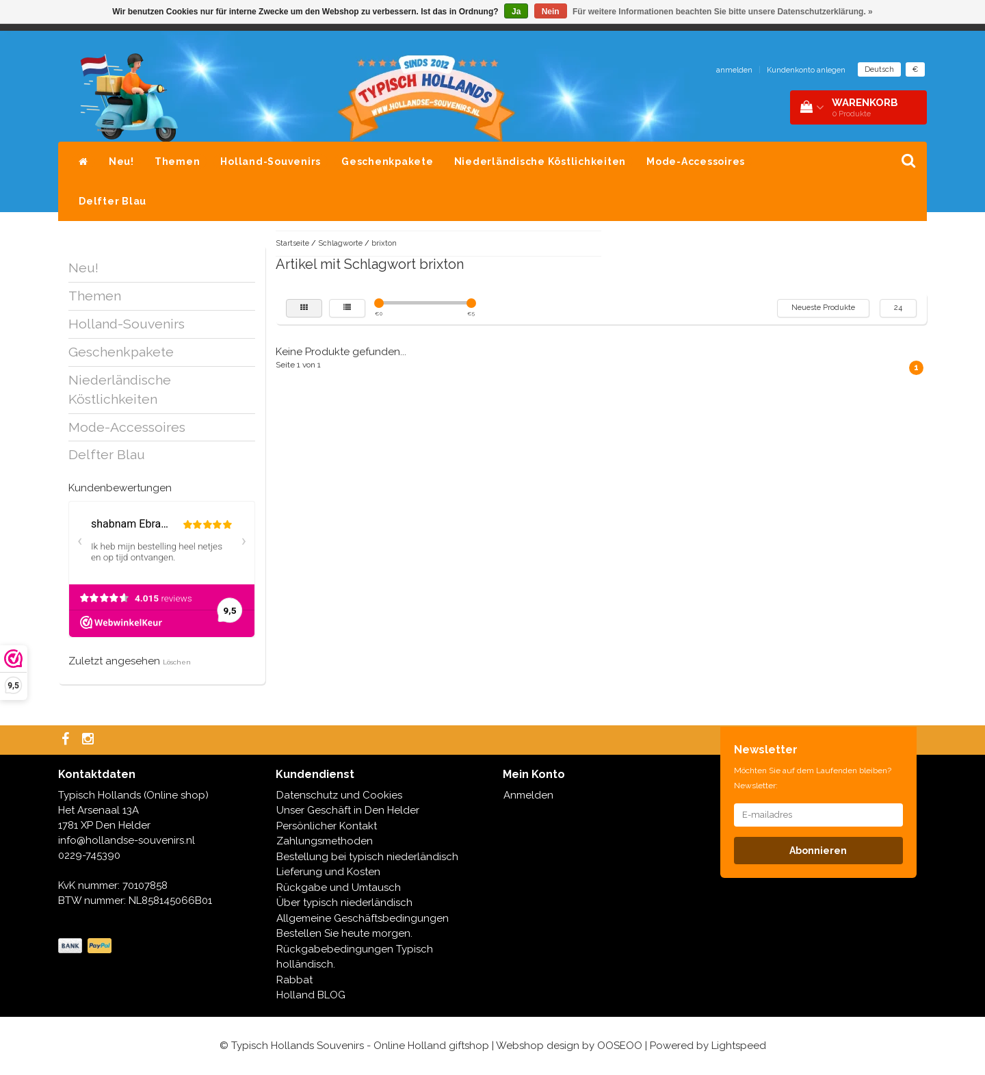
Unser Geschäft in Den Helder (347, 810)
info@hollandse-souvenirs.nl (126, 840)
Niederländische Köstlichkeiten (540, 161)
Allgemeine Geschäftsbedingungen (362, 918)
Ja (516, 11)
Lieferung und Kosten (328, 872)
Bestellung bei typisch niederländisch (367, 857)
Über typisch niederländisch (344, 902)
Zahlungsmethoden (324, 841)
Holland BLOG (310, 995)
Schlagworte (340, 243)
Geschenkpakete (387, 161)
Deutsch (879, 69)
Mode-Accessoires (695, 161)
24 (898, 307)
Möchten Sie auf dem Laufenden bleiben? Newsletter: (812, 778)
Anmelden (528, 795)
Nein (551, 11)
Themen (177, 161)
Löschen (177, 662)
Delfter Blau (112, 201)
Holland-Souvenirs (270, 161)
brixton (384, 243)
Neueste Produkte (823, 307)
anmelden (734, 70)
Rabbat (294, 980)
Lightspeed (738, 1045)
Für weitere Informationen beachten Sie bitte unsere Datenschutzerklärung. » (723, 11)
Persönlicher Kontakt (326, 826)
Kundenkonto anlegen (806, 70)
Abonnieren (818, 850)
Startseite (292, 243)
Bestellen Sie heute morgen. (344, 933)
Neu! (121, 161)
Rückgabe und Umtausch (338, 887)
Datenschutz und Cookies (339, 795)
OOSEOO (619, 1045)
